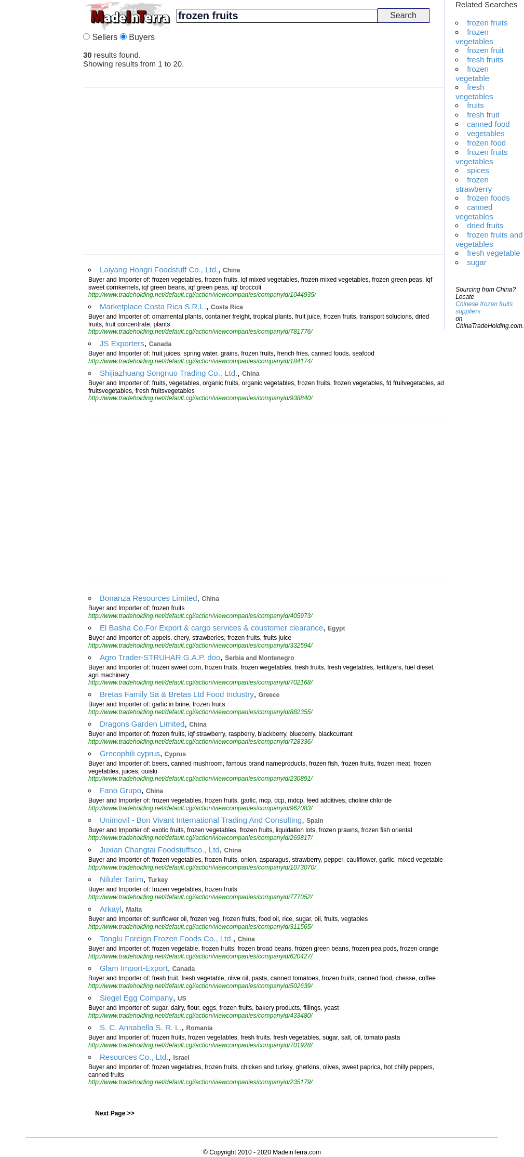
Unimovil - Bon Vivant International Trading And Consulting (201, 820)
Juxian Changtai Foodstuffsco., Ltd (160, 849)
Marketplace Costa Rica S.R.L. (153, 306)
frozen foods (488, 197)
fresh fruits (485, 59)
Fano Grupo (120, 790)
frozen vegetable (472, 73)
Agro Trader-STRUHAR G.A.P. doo (160, 657)
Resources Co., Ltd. (134, 1057)
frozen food (486, 142)
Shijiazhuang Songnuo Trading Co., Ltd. (168, 373)
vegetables (486, 133)
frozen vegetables (474, 37)
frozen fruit (485, 50)
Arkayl (111, 908)
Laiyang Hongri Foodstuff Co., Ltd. (159, 269)
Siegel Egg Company (136, 997)
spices (478, 170)
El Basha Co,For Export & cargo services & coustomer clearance (211, 627)
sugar (477, 262)
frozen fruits (487, 22)
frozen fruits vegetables (481, 157)
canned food (488, 124)
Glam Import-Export (134, 968)
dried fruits (485, 225)
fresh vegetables (474, 92)
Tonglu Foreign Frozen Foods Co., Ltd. (166, 938)
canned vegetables (474, 212)
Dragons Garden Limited (142, 723)
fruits (475, 105)
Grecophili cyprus (130, 753)
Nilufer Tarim (121, 879)
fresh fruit (483, 114)
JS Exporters (122, 343)
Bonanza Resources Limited (148, 598)
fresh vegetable (493, 252)
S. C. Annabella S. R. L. (141, 1027)
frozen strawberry (473, 184)
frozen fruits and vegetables (489, 239)
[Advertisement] (41, 156)
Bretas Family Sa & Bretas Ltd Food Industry (177, 694)
